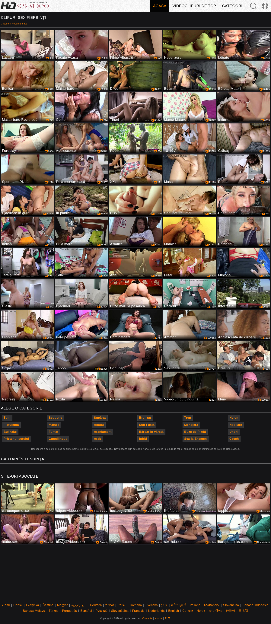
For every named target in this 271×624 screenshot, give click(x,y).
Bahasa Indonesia (256, 605)
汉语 (164, 605)
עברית (109, 605)
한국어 (230, 610)
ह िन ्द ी (178, 605)
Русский (102, 610)
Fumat (53, 431)
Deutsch (96, 605)
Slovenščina (120, 610)
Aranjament (103, 431)
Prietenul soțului (16, 438)
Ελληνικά (32, 605)
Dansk (17, 605)
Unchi (233, 431)
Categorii (233, 6)
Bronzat (145, 417)
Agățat (99, 424)
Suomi (5, 605)
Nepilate (235, 424)
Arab (97, 438)
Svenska (151, 605)
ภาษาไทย (215, 610)
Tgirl (7, 417)
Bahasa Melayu (34, 610)
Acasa (159, 6)
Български (211, 605)
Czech (234, 438)
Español (86, 610)
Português (69, 610)
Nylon (233, 417)
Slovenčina (231, 605)
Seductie (55, 417)
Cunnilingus (58, 438)
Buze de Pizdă (195, 431)
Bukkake (10, 431)
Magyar (62, 605)
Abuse (158, 618)
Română (136, 605)
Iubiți (143, 438)
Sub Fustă (147, 424)
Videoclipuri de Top (194, 6)
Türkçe (54, 610)
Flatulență (11, 424)
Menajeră (191, 424)
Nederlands (156, 610)
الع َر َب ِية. (78, 605)
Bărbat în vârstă (151, 431)
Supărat (100, 417)
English (173, 610)
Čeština (48, 605)
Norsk (201, 610)
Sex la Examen (195, 438)
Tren (187, 417)
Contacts (147, 618)
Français (138, 610)
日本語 (243, 610)
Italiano (195, 605)
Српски (188, 610)
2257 (168, 618)
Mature (54, 424)
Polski (122, 605)
